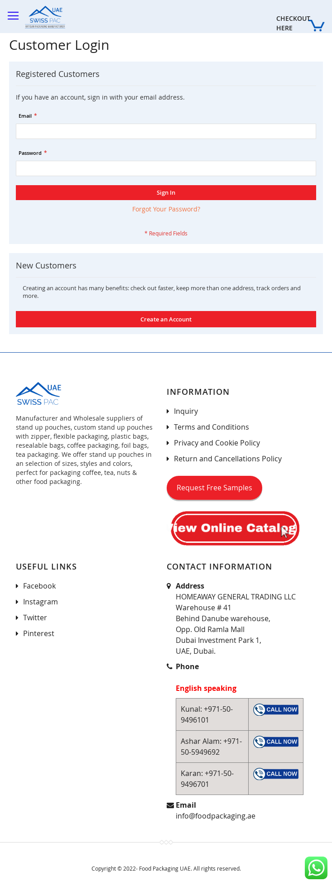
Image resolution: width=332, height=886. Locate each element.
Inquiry (186, 411)
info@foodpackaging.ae (215, 816)
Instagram (40, 602)
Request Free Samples (214, 488)
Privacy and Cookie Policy (217, 443)
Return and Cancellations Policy (228, 459)
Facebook (39, 586)
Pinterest (38, 633)
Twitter (35, 618)
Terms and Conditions (211, 427)
